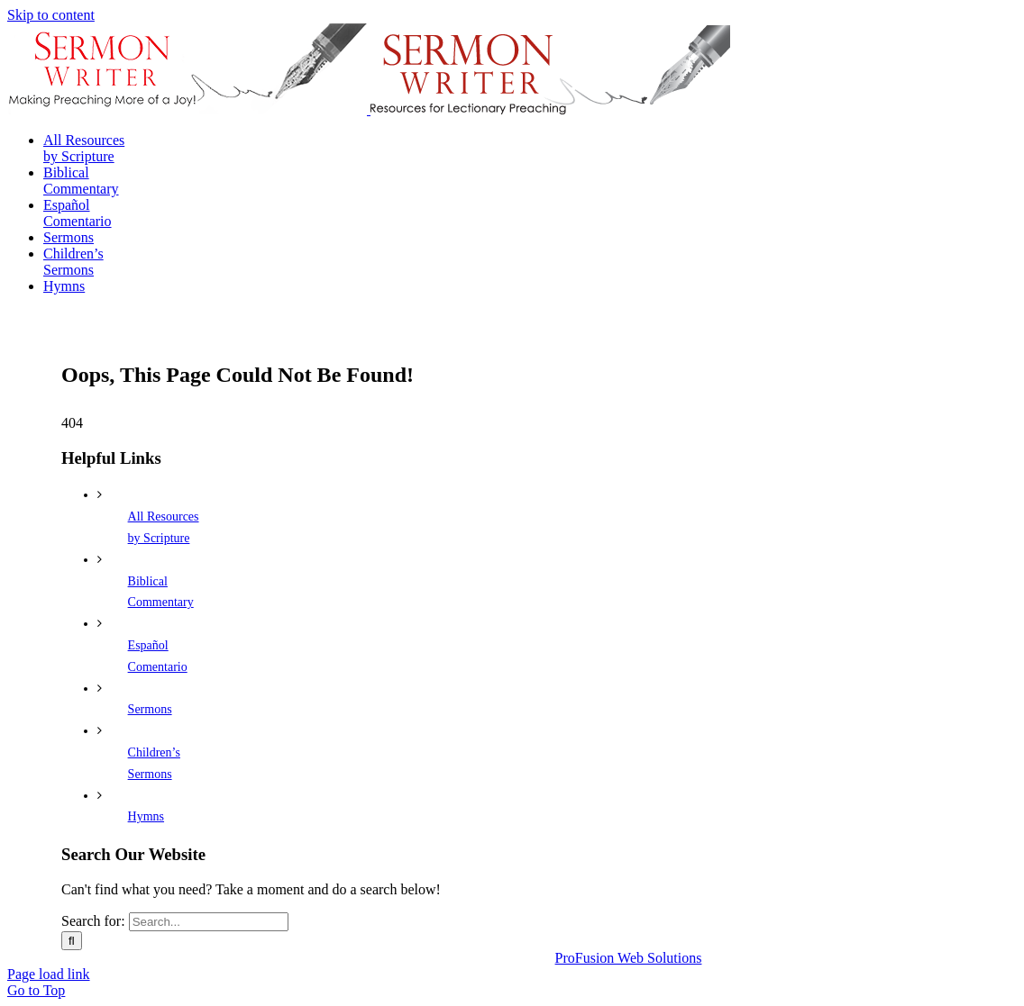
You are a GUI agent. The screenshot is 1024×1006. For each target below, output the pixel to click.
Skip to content (51, 15)
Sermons (150, 709)
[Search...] (208, 921)
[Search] (71, 940)
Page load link (48, 974)
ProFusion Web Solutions (628, 957)
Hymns (146, 816)
